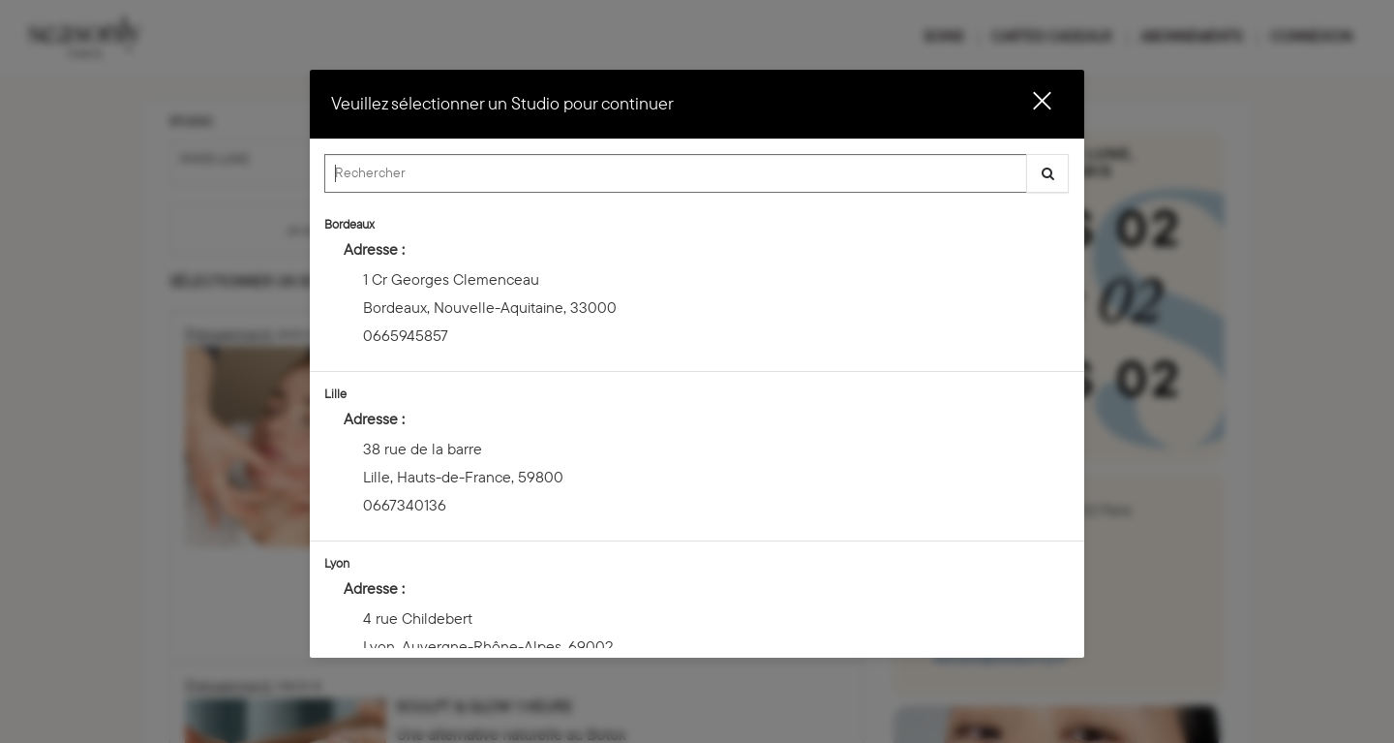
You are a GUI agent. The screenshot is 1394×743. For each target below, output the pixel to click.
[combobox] (697, 178)
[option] (697, 287)
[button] (1030, 104)
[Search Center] (675, 173)
